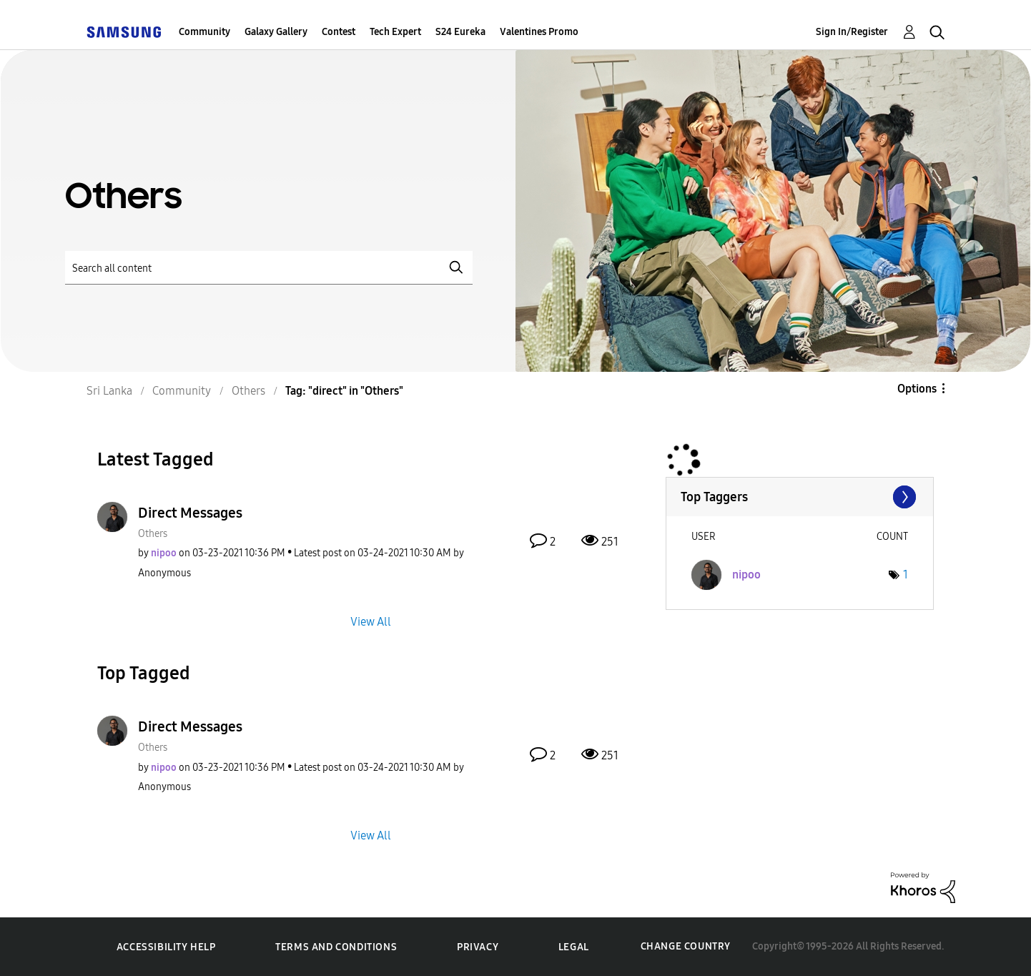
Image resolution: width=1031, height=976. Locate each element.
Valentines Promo (539, 32)
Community (204, 32)
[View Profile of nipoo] (164, 553)
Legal (573, 947)
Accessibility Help (166, 947)
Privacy (477, 947)
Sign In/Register (852, 32)
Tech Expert (395, 32)
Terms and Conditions (336, 947)
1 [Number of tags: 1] (905, 574)
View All (370, 621)
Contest (338, 32)
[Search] (269, 268)
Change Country (686, 946)
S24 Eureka (460, 32)
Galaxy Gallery (276, 32)
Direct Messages (190, 512)
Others (152, 534)
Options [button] (917, 388)
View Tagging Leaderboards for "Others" (799, 497)
